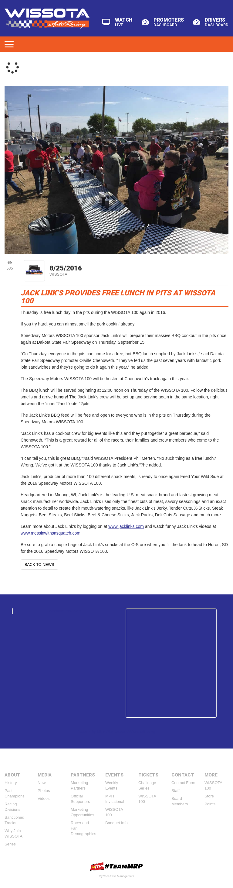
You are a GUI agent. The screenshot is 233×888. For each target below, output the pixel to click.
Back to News (39, 564)
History (11, 782)
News (43, 782)
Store (209, 796)
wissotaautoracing (65, 611)
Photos (44, 790)
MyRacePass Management (116, 876)
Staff (175, 790)
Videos (44, 798)
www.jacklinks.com (126, 526)
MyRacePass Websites (116, 866)
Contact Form (183, 782)
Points (209, 804)
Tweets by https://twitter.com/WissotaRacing (116, 731)
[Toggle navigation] (9, 44)
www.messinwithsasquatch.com (50, 533)
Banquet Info (116, 823)
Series (10, 844)
